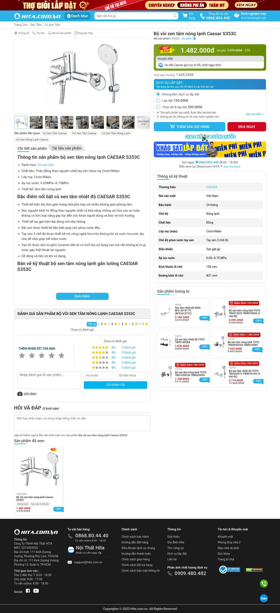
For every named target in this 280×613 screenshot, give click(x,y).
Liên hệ (172, 559)
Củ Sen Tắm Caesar (55, 133)
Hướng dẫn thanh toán (136, 553)
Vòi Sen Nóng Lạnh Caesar (32, 139)
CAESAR (211, 187)
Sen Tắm (36, 24)
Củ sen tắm (46, 165)
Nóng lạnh (23, 504)
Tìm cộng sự (175, 548)
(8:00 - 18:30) (217, 162)
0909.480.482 (190, 573)
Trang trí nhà (226, 559)
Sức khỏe (224, 553)
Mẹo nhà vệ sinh (228, 548)
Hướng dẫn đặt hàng (135, 542)
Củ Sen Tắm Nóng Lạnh (116, 133)
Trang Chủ (21, 24)
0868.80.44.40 (92, 536)
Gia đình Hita (175, 542)
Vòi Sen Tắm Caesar (84, 133)
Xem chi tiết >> (255, 114)
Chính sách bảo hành (135, 536)
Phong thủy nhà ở (229, 542)
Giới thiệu (173, 536)
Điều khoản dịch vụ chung (138, 548)
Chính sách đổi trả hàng (137, 565)
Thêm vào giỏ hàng (189, 127)
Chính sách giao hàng (136, 559)
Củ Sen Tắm (52, 24)
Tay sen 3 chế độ (39, 504)
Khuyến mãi (225, 536)
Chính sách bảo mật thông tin (141, 570)
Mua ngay (246, 127)
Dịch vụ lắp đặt (177, 553)
